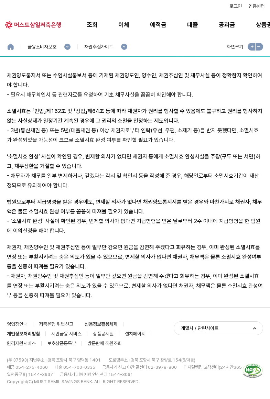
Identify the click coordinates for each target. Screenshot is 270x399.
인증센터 (256, 6)
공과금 (227, 24)
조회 (92, 24)
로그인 (235, 6)
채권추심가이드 (98, 47)
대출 (192, 24)
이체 (123, 24)
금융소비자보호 (41, 47)
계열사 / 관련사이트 (199, 328)
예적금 (158, 24)
